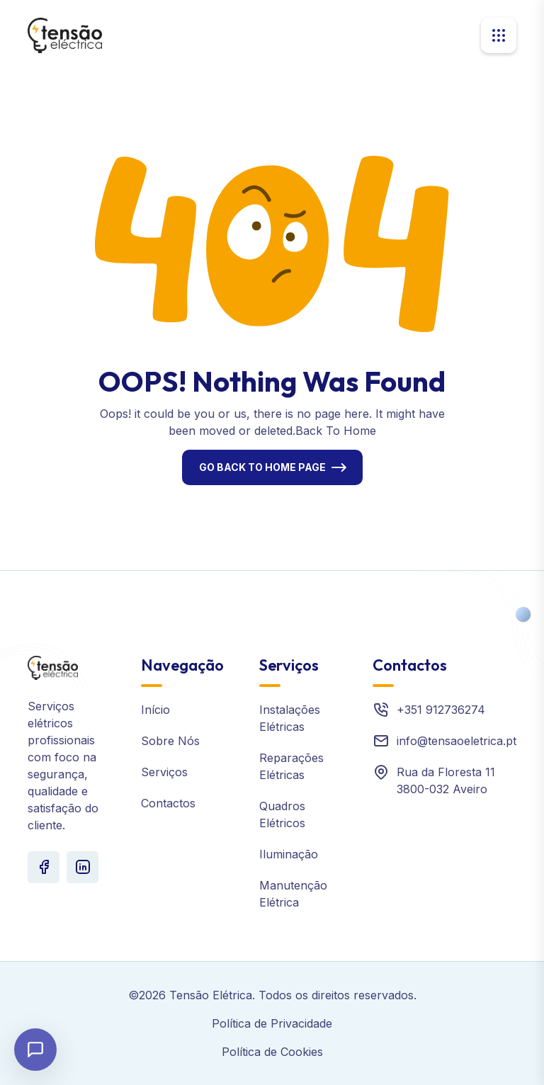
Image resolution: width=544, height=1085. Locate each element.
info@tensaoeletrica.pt (456, 741)
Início (155, 710)
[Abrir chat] (35, 1049)
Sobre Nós (170, 741)
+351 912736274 (441, 710)
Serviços (164, 772)
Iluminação (288, 854)
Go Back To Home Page (262, 467)
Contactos (168, 803)
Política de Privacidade (272, 1023)
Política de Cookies (272, 1052)
